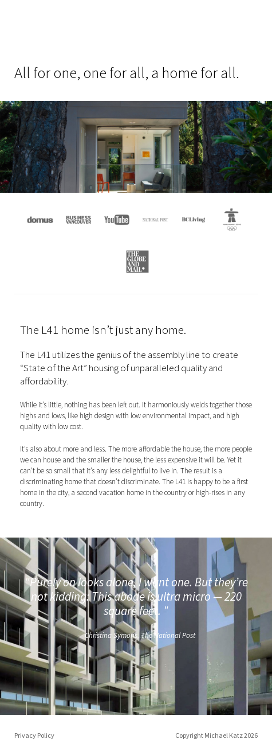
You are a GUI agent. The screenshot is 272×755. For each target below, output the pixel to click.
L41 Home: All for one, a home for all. (47, 29)
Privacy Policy (34, 735)
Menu (250, 29)
